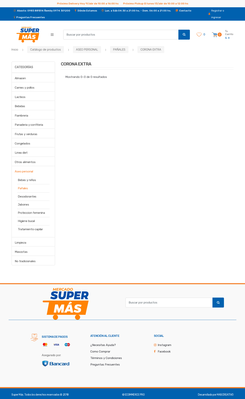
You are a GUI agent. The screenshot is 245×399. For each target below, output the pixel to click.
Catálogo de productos (45, 49)
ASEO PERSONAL (87, 49)
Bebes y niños (27, 180)
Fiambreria (21, 115)
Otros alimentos (25, 162)
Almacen (20, 78)
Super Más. (17, 394)
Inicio (14, 49)
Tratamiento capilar (30, 229)
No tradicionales (25, 261)
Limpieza (20, 242)
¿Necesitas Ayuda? (103, 345)
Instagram (164, 345)
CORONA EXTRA (150, 49)
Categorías (24, 67)
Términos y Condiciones (106, 358)
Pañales (23, 188)
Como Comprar (100, 351)
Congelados (22, 143)
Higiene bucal (26, 221)
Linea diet (21, 152)
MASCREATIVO (225, 394)
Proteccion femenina (31, 213)
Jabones (23, 204)
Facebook (164, 351)
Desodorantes (27, 196)
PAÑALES (119, 49)
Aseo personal (24, 171)
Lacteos (20, 97)
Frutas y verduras (26, 134)
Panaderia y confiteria (29, 124)
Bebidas (20, 106)
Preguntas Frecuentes (105, 364)
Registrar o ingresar (216, 14)
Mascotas (21, 252)
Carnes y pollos (24, 87)
